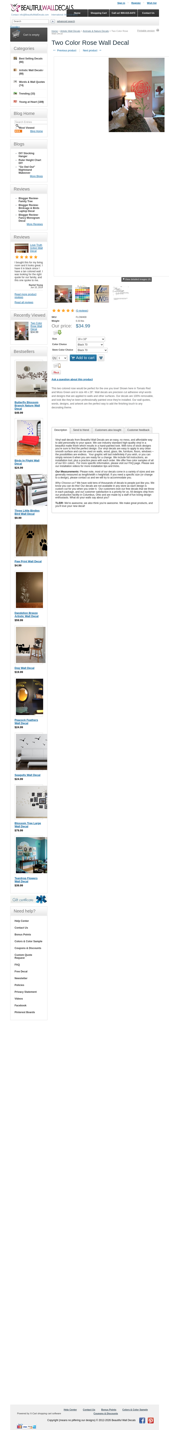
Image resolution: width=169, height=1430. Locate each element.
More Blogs (36, 176)
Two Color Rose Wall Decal (36, 326)
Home (55, 31)
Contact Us (21, 927)
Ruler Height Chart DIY (30, 162)
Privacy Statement (26, 991)
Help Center (22, 920)
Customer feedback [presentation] (138, 430)
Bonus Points (23, 934)
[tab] (61, 430)
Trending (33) (24, 93)
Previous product (64, 50)
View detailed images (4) (136, 279)
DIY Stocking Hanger (26, 155)
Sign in (121, 3)
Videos (19, 998)
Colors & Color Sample (29, 941)
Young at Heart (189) (29, 101)
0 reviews (82, 310)
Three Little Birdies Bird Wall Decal (27, 512)
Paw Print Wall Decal (28, 561)
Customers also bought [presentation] (108, 430)
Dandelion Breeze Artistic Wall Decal (27, 614)
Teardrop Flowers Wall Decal (26, 880)
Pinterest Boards (25, 1012)
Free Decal (21, 971)
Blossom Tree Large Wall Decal (28, 825)
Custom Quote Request (23, 956)
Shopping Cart (99, 13)
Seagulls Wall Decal (28, 775)
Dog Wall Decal (24, 668)
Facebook (21, 1005)
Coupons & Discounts (28, 948)
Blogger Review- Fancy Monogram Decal (29, 217)
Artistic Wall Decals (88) (28, 72)
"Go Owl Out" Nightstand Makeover (27, 169)
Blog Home (36, 131)
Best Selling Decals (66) (28, 60)
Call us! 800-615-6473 (123, 13)
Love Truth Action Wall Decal (36, 248)
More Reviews (35, 224)
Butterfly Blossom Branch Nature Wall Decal (27, 405)
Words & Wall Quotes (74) (29, 83)
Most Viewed (26, 127)
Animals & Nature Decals (96, 31)
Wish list (151, 3)
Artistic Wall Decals (70, 31)
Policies (19, 985)
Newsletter (21, 978)
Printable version (146, 30)
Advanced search (66, 21)
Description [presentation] (60, 430)
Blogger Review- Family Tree (29, 200)
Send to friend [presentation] (81, 430)
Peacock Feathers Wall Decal (26, 721)
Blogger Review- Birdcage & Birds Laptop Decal (29, 208)
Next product (92, 50)
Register (136, 3)
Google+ (15, 26)
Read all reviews (24, 302)
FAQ (17, 964)
